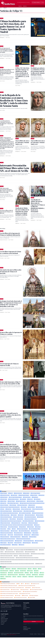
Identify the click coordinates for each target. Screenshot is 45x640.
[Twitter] (3, 611)
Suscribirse (34, 621)
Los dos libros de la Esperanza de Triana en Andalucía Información (10, 234)
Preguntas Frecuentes (26, 628)
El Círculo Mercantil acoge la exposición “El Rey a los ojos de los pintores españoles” (10, 415)
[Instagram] (4, 611)
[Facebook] (1, 611)
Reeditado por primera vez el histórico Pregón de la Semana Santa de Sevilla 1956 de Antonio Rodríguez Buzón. (38, 71)
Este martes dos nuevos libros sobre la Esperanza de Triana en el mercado (10, 271)
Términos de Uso (3, 621)
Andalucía (25, 6)
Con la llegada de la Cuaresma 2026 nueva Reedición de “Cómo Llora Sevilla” (6, 123)
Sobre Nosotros (3, 615)
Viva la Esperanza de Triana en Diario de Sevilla (9, 364)
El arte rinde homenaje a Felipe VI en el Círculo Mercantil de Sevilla (10, 383)
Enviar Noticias (25, 629)
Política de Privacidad (4, 618)
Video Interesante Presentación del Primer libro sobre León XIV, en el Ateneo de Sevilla (6, 190)
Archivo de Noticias (26, 607)
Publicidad (25, 626)
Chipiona (20, 6)
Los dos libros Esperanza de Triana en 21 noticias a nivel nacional (10, 252)
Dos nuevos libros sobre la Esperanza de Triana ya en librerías (6, 212)
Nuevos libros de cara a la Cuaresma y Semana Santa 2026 (22, 142)
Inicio (1, 7)
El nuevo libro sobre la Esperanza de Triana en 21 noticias (11, 333)
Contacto (2, 624)
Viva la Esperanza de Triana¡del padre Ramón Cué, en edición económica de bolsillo (6, 50)
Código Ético (3, 617)
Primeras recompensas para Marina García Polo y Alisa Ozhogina (11, 476)
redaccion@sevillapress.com (11, 634)
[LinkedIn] (6, 611)
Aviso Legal (2, 622)
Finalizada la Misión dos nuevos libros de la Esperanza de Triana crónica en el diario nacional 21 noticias (22, 211)
